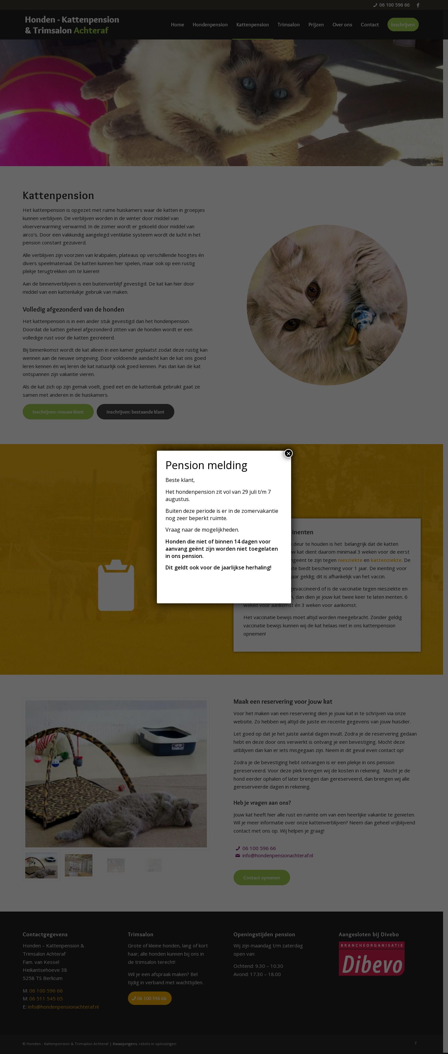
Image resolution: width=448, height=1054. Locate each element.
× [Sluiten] (288, 453)
